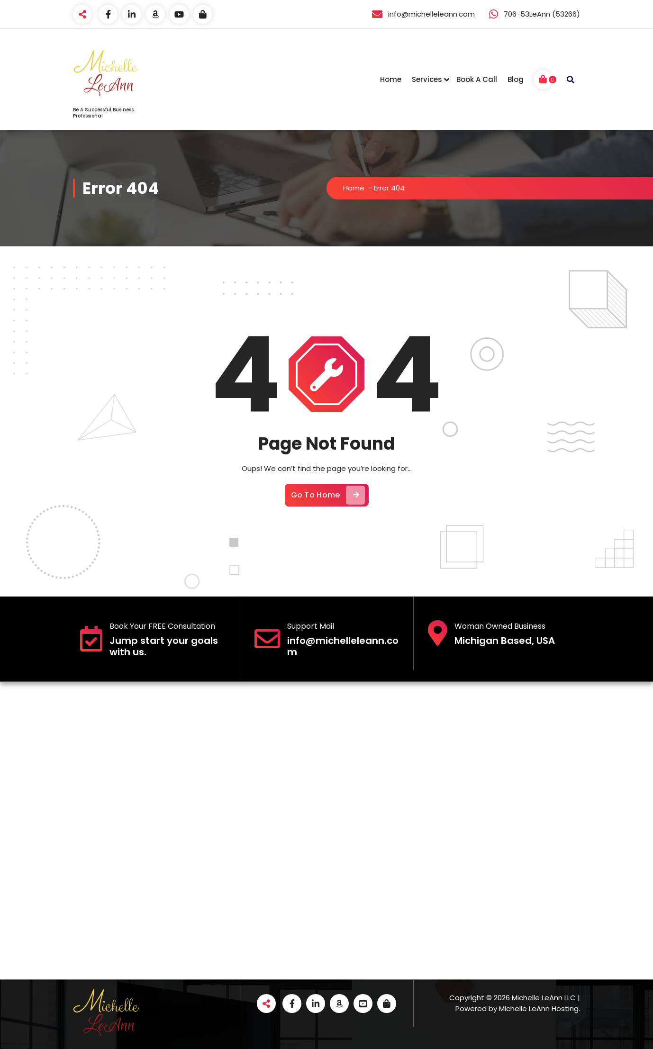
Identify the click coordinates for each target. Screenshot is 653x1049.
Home (390, 79)
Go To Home (328, 495)
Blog (516, 79)
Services (427, 79)
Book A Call (476, 79)
